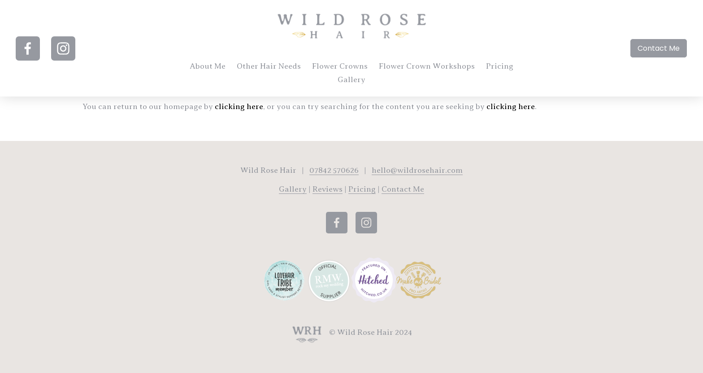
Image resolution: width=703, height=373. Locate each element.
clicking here (239, 106)
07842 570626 (334, 170)
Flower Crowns (359, 69)
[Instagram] (68, 52)
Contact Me (653, 52)
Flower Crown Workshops (446, 69)
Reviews (327, 188)
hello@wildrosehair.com (417, 170)
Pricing (332, 83)
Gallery (371, 83)
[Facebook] (33, 52)
